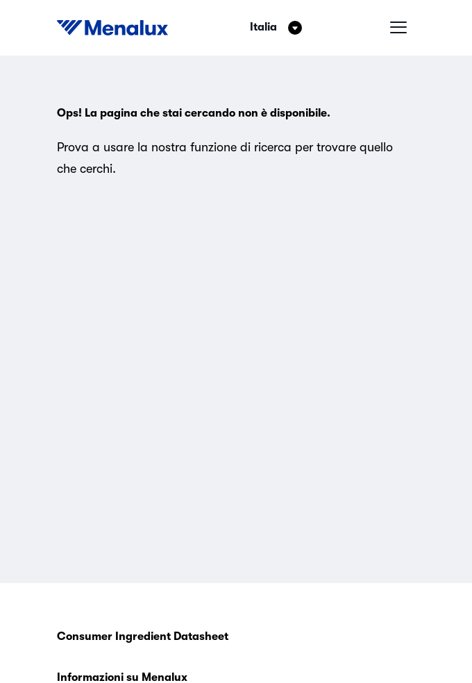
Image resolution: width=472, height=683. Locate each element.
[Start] (112, 27)
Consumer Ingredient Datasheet (142, 636)
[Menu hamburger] (398, 27)
